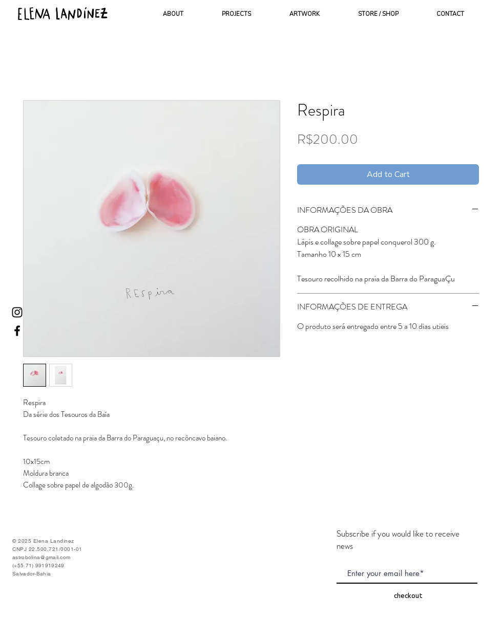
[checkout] (408, 596)
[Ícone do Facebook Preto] (17, 331)
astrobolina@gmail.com (41, 557)
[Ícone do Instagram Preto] (17, 312)
